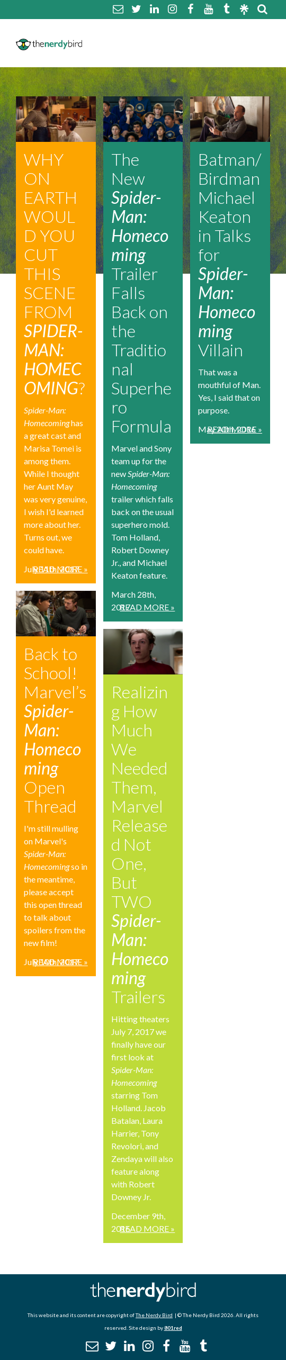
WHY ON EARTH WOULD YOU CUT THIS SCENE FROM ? (54, 273)
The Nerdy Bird (154, 1315)
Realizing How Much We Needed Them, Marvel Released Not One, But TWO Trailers (139, 844)
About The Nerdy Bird (132, 30)
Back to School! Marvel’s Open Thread (55, 729)
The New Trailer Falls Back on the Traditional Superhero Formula (141, 292)
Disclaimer (107, 43)
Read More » (60, 569)
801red (173, 1328)
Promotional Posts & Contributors (166, 55)
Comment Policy (224, 30)
